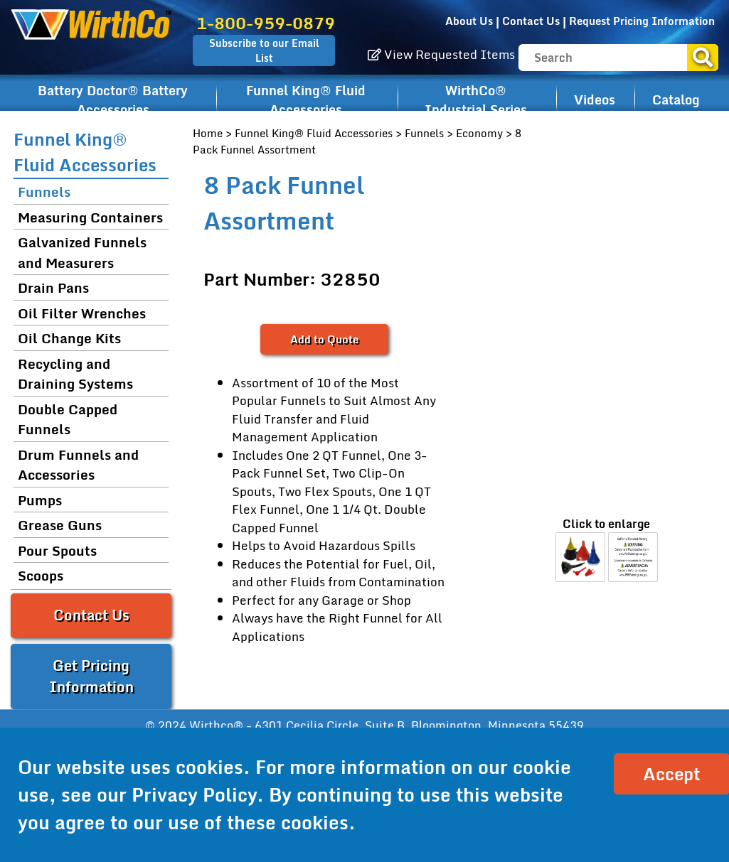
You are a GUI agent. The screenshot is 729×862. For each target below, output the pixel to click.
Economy (479, 132)
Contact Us (531, 20)
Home (208, 132)
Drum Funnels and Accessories (78, 464)
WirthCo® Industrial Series (476, 100)
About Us (469, 20)
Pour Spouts (57, 550)
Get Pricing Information (91, 676)
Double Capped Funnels (67, 419)
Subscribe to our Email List (264, 50)
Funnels (424, 132)
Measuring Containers (90, 217)
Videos (594, 99)
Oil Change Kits (69, 338)
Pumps (40, 500)
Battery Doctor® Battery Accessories (113, 100)
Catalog (676, 99)
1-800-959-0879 (265, 23)
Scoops (40, 575)
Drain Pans (53, 287)
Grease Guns (60, 525)
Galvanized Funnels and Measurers (82, 252)
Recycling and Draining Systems (75, 373)
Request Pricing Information (642, 20)
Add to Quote (324, 339)
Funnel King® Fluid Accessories (306, 100)
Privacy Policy (194, 794)
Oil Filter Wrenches (82, 313)
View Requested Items (441, 54)
